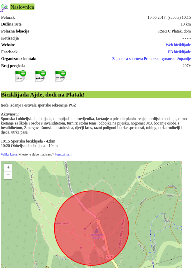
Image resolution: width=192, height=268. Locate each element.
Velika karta (9, 154)
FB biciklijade (179, 52)
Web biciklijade (178, 45)
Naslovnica (22, 7)
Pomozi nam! (63, 154)
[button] (8, 168)
